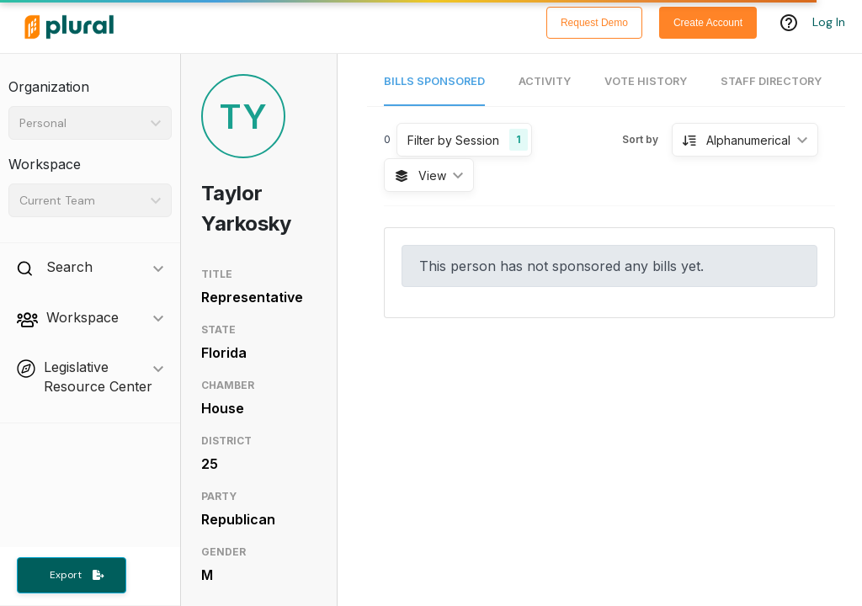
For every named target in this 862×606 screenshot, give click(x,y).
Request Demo (594, 23)
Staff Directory (771, 81)
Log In (828, 22)
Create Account (707, 23)
